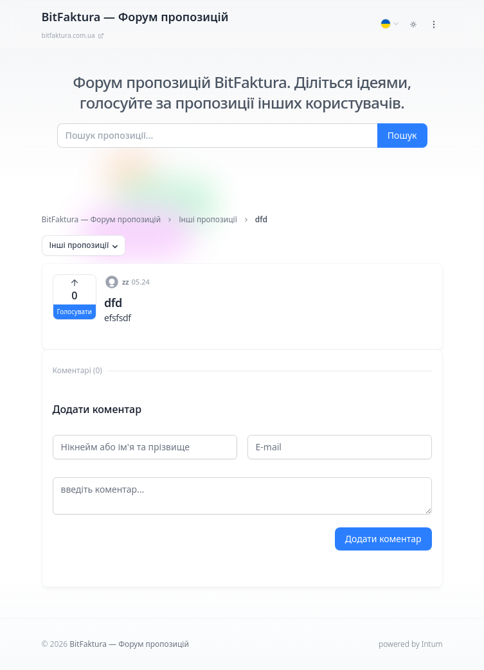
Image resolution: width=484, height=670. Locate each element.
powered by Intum (410, 644)
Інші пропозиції (208, 220)
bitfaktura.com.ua (73, 35)
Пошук (402, 135)
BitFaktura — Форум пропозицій (101, 220)
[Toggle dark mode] (413, 24)
